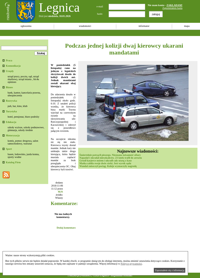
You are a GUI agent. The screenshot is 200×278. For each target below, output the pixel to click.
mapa (187, 26)
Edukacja (11, 122)
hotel (10, 116)
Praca (9, 60)
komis (11, 140)
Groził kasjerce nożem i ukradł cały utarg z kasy (105, 160)
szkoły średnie (25, 130)
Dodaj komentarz (66, 227)
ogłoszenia (26, 26)
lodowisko (20, 154)
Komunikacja (13, 65)
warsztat (27, 143)
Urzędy (10, 71)
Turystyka (11, 111)
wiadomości (85, 26)
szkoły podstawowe (34, 127)
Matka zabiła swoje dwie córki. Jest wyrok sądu (105, 163)
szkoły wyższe (15, 127)
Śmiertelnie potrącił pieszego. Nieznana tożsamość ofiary (110, 155)
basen (10, 154)
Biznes (9, 87)
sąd (30, 76)
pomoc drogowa (23, 140)
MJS (60, 191)
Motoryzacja (13, 135)
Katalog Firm (13, 162)
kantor (17, 92)
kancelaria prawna (31, 92)
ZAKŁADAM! (174, 5)
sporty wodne (14, 157)
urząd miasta (25, 79)
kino (19, 106)
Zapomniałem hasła (172, 8)
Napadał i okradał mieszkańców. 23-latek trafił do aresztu (110, 157)
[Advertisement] (92, 33)
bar (14, 106)
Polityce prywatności (131, 263)
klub (25, 106)
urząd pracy (13, 76)
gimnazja (12, 130)
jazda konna (32, 154)
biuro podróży (32, 116)
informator (144, 26)
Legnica (59, 7)
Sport (9, 148)
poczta (24, 76)
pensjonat (19, 116)
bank (10, 92)
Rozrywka (11, 100)
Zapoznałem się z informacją (169, 270)
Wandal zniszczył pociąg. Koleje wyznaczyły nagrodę (108, 166)
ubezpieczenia (15, 95)
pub (9, 106)
